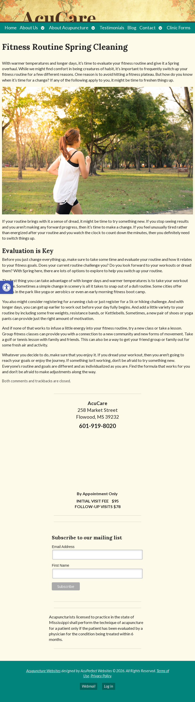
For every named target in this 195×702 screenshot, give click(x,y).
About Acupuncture (68, 27)
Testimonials (112, 27)
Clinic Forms (178, 27)
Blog (131, 27)
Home (11, 27)
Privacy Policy (101, 676)
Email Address (63, 547)
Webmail (88, 686)
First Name (60, 565)
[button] (6, 287)
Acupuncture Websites (43, 671)
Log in (108, 686)
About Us (29, 27)
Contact (147, 27)
